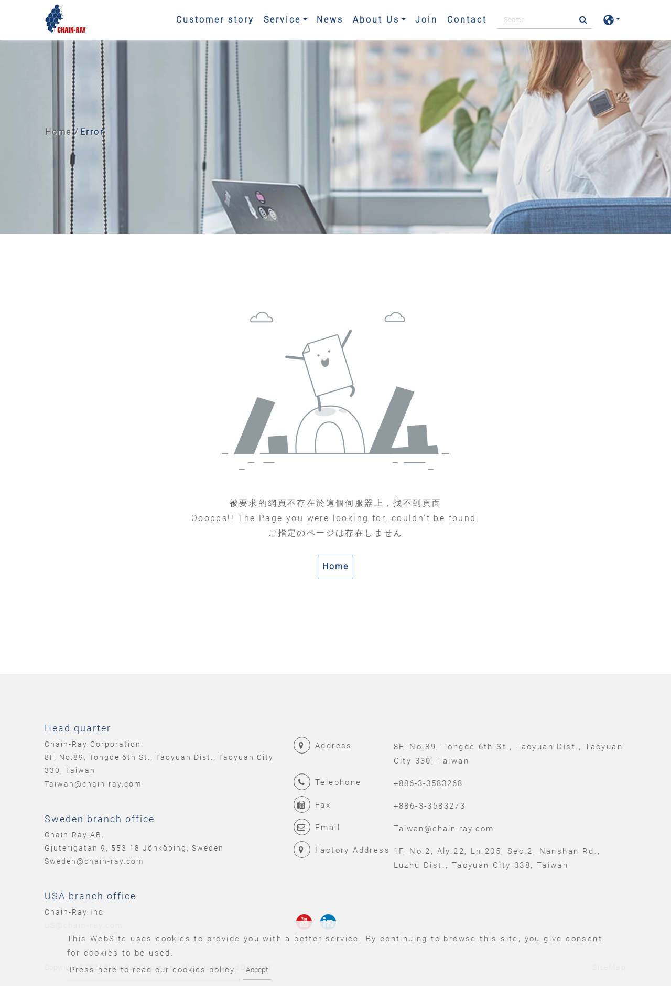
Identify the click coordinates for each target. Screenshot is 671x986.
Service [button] (282, 20)
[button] (611, 20)
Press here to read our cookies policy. (153, 969)
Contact (467, 20)
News (330, 20)
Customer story (215, 20)
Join (426, 20)
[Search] (544, 20)
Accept (257, 970)
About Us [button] (376, 20)
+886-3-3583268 (428, 783)
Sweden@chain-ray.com (94, 861)
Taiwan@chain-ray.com (93, 784)
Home (58, 132)
